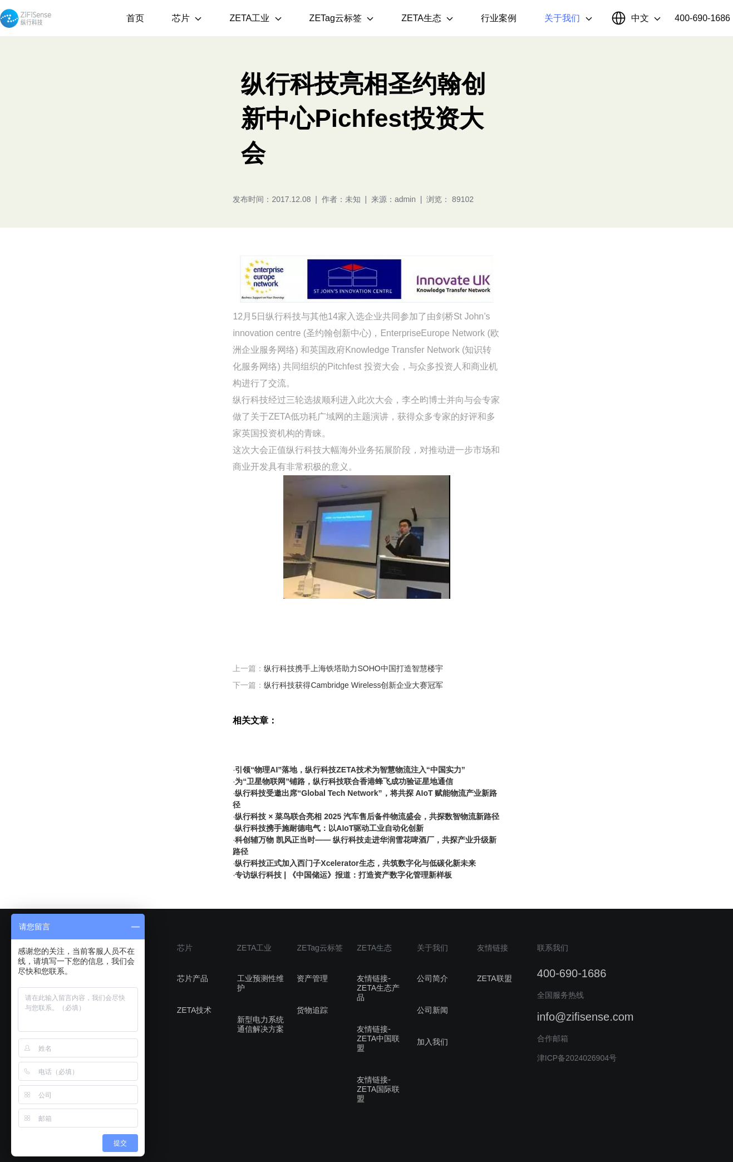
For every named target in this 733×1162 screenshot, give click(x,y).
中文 (646, 18)
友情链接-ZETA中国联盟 (378, 1038)
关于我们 (568, 18)
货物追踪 (312, 1010)
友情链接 (492, 947)
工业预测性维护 (260, 983)
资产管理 (312, 978)
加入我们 (432, 1041)
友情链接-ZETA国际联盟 (378, 1089)
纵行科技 (25, 18)
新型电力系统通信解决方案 (260, 1024)
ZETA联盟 (494, 978)
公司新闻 (432, 1010)
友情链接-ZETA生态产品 (378, 988)
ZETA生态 (427, 18)
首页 (135, 18)
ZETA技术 (194, 1010)
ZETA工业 (255, 18)
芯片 (186, 18)
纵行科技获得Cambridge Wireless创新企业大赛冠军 (353, 685)
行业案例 (498, 18)
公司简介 (432, 978)
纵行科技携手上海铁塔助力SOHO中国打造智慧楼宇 (353, 668)
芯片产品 (192, 978)
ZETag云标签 (341, 18)
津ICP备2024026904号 (577, 1057)
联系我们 (552, 947)
